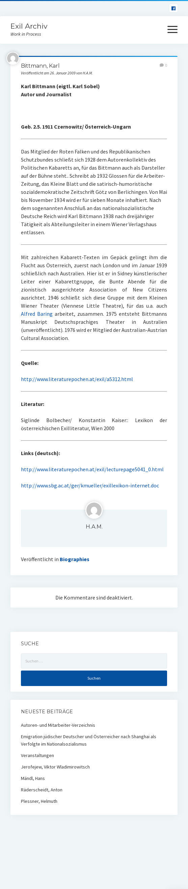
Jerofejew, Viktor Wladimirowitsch (55, 767)
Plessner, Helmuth (39, 801)
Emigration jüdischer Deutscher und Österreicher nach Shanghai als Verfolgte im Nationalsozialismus (88, 740)
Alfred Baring (37, 313)
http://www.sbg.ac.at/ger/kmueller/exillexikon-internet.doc (90, 485)
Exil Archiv (28, 26)
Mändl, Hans (33, 778)
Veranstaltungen (37, 755)
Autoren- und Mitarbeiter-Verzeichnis (58, 725)
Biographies (74, 559)
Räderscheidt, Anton (41, 790)
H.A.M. (94, 526)
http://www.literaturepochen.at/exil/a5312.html (77, 379)
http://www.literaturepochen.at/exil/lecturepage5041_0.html (92, 469)
